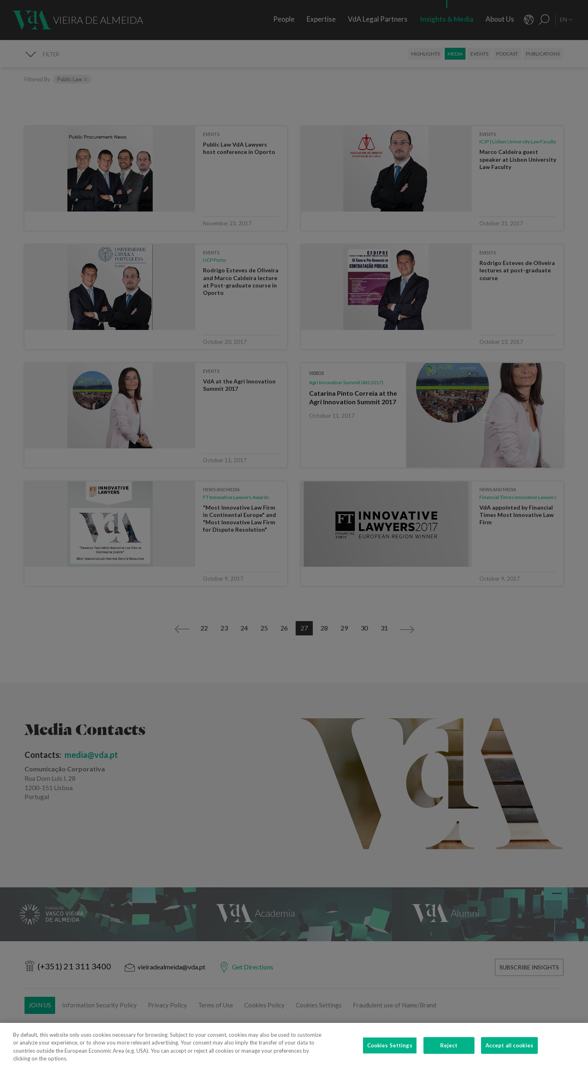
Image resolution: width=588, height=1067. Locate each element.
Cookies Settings (389, 1051)
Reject (449, 1051)
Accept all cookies (509, 1051)
